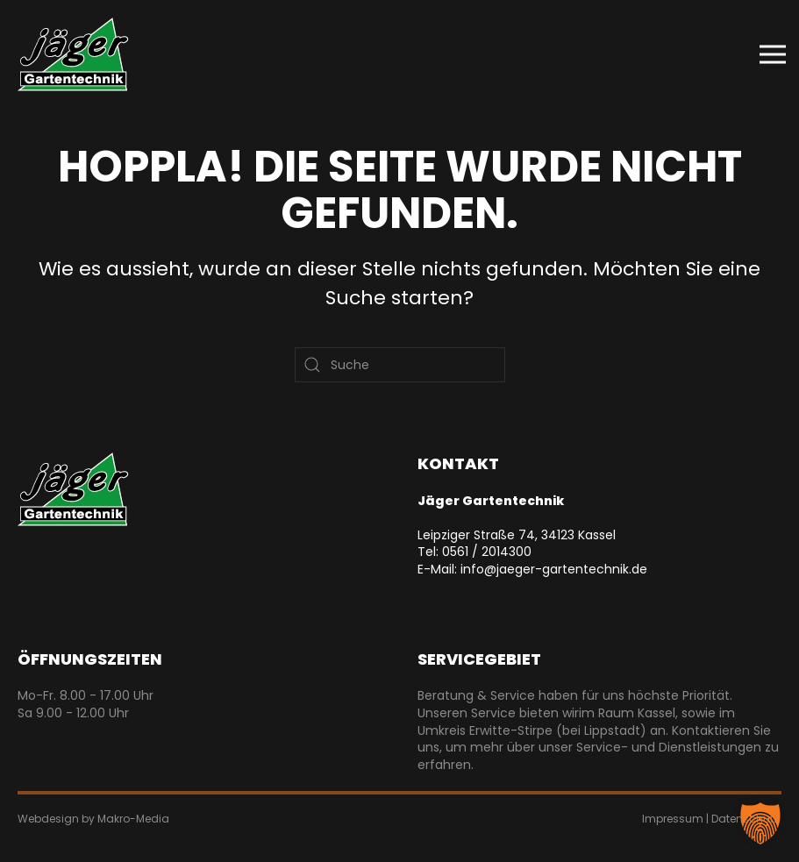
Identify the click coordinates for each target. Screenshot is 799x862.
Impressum (672, 818)
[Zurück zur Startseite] (73, 54)
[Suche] (400, 364)
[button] (772, 54)
